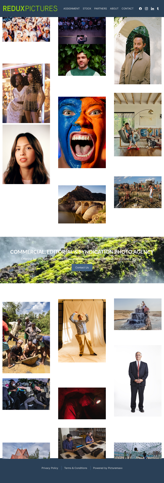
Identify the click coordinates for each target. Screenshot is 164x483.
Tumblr (158, 8)
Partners (100, 8)
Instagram (146, 8)
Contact (128, 8)
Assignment (71, 8)
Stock (87, 8)
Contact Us (82, 280)
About (114, 8)
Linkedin (152, 8)
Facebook (140, 8)
